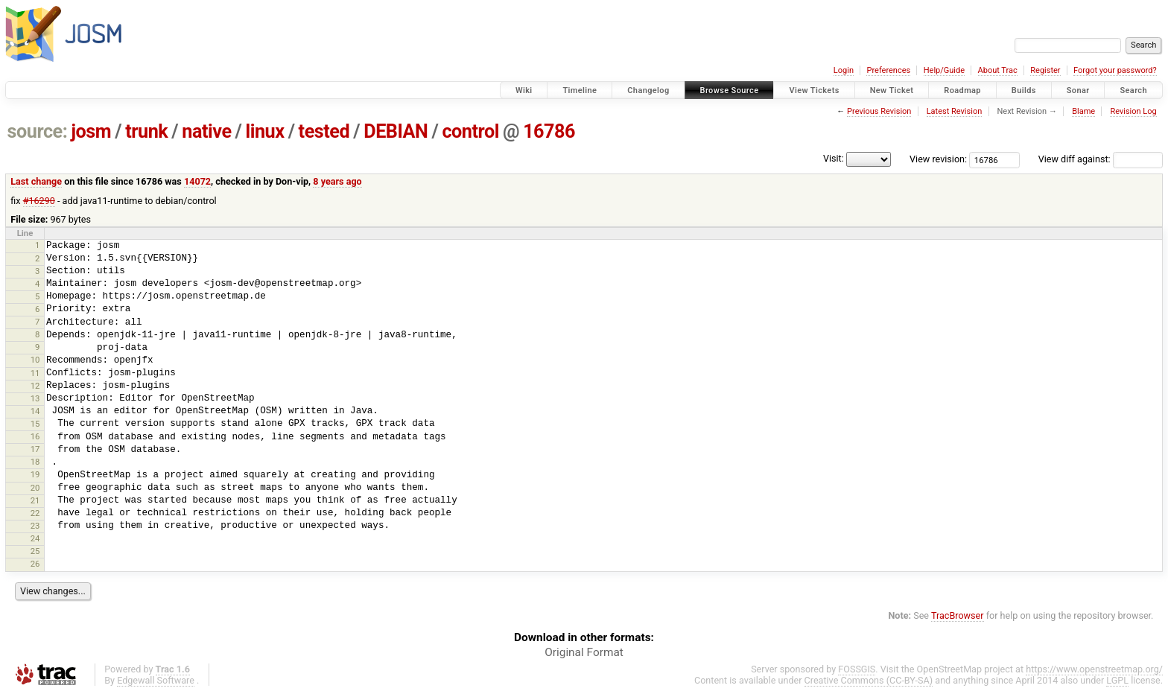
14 (35, 411)
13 (35, 398)
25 (35, 551)
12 (35, 386)
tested (324, 131)
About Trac (998, 70)
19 (35, 474)
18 (35, 461)
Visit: (833, 158)
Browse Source (729, 90)
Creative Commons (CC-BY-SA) (868, 680)
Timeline (579, 90)
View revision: (938, 159)
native (206, 131)
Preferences (888, 70)
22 (35, 513)
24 (35, 538)
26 (35, 563)
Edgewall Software (155, 680)
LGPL (1117, 680)
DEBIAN (396, 131)
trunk (146, 131)
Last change (36, 181)
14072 (197, 181)
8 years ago (337, 181)
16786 (549, 131)
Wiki (524, 90)
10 (35, 359)
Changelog (648, 90)
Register (1045, 70)
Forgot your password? (1115, 70)
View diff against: (1100, 159)
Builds (1024, 90)
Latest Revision (955, 111)
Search (1133, 90)
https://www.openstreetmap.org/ (1094, 669)
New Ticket (892, 90)
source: (37, 131)
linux (265, 131)
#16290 (39, 200)
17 (35, 449)
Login (844, 70)
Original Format (584, 652)
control (470, 131)
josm (91, 131)
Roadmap (962, 90)
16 (35, 436)
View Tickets (814, 90)
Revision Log (1133, 111)
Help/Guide (944, 70)
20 (35, 488)
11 (35, 373)
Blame (1083, 111)
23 (35, 525)
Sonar (1078, 90)
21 (35, 500)
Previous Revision (879, 111)
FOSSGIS (856, 669)
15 (35, 423)
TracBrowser (957, 615)
